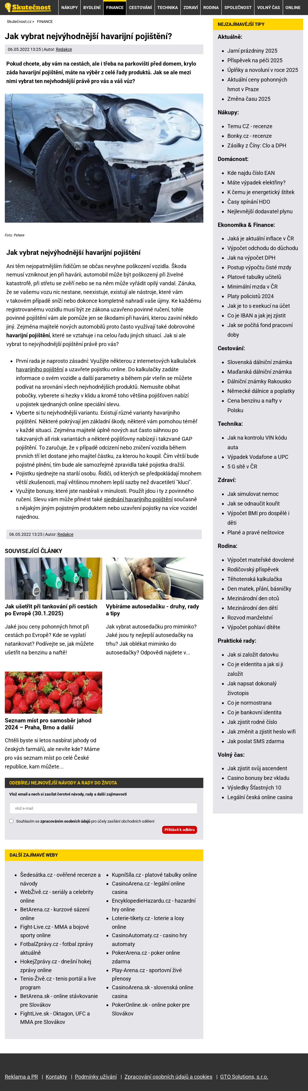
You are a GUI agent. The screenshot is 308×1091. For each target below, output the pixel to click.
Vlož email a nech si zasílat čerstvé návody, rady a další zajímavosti (68, 794)
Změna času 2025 (248, 99)
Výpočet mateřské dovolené (260, 560)
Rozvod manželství (250, 617)
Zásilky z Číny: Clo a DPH (256, 145)
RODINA (211, 7)
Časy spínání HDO (248, 202)
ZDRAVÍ (190, 7)
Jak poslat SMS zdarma (255, 741)
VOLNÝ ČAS (268, 7)
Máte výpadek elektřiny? (256, 182)
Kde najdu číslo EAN (251, 173)
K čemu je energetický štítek (260, 192)
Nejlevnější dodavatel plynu (260, 211)
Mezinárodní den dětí (252, 608)
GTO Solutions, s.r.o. (244, 1077)
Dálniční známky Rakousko (259, 381)
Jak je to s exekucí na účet (258, 306)
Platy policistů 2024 (250, 296)
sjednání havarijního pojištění (138, 499)
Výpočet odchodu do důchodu (262, 248)
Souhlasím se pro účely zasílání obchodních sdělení (85, 821)
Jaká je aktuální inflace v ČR (260, 238)
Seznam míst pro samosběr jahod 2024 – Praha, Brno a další (48, 724)
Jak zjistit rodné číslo (252, 722)
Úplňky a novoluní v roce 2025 (262, 70)
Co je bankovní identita (254, 712)
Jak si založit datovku (253, 654)
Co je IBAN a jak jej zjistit (256, 315)
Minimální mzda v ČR (252, 286)
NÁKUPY (69, 7)
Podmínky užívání (96, 1077)
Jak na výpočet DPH (251, 258)
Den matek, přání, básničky (259, 589)
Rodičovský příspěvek (253, 569)
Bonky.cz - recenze (249, 136)
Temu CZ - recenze (250, 126)
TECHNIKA (167, 7)
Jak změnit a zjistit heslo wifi (261, 731)
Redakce (64, 49)
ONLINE (292, 7)
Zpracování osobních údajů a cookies (168, 1077)
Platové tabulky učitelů (254, 277)
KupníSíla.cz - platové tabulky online (154, 875)
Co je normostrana (249, 703)
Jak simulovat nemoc (253, 494)
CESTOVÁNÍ (140, 7)
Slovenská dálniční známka (259, 362)
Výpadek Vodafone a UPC (257, 457)
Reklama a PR (21, 1077)
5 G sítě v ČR (242, 466)
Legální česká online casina (260, 797)
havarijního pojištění (39, 369)
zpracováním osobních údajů (65, 821)
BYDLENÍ (91, 7)
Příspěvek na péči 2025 (254, 60)
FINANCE (115, 7)
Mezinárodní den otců (253, 598)
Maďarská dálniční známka (259, 372)
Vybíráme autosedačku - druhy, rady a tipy (152, 610)
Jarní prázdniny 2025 (252, 51)
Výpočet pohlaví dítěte (253, 627)
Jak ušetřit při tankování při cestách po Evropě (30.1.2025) (51, 610)
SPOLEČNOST (238, 7)
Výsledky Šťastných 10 (254, 787)
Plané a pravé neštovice (255, 532)
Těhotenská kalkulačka (254, 579)
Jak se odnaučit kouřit (253, 503)
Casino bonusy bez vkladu (258, 778)
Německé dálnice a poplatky (261, 391)
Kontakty (56, 1077)
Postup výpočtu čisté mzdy (259, 267)
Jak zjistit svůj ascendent (257, 768)
